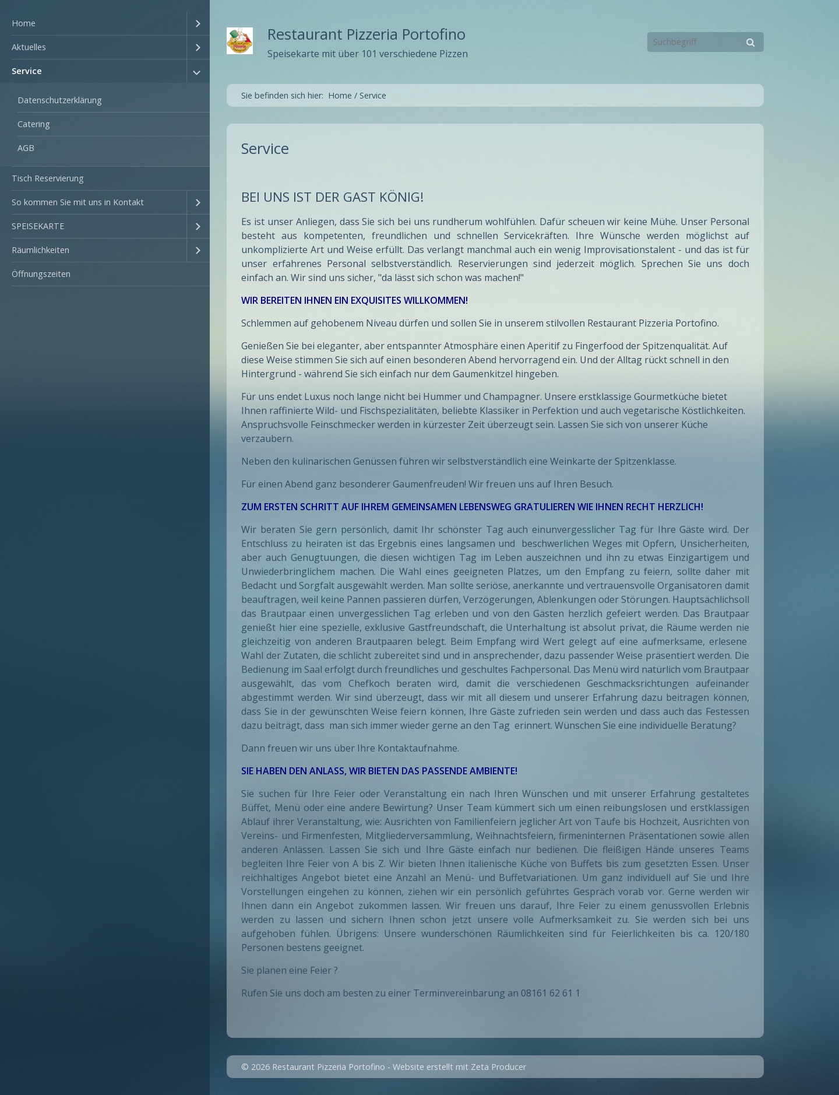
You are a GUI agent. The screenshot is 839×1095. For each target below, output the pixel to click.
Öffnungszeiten (41, 273)
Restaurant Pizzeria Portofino (366, 34)
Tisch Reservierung (48, 178)
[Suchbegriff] (705, 42)
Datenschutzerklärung (59, 100)
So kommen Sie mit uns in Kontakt (78, 202)
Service (27, 70)
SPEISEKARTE (38, 225)
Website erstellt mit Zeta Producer (459, 1066)
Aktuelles (29, 46)
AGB (25, 147)
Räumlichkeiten (40, 249)
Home (24, 23)
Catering (33, 123)
